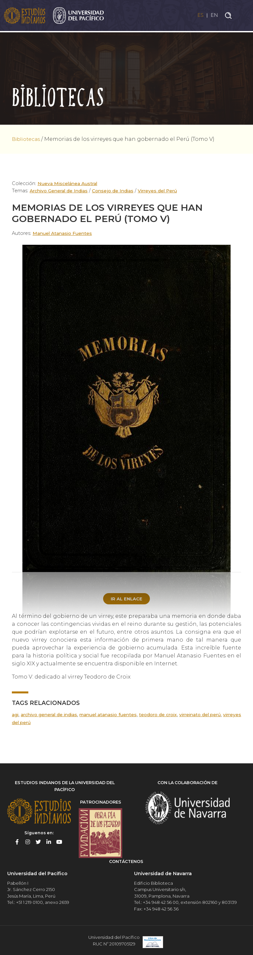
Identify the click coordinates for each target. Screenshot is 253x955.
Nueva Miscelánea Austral (68, 183)
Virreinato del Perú (217, 715)
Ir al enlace (126, 599)
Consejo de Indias (116, 191)
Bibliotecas (27, 139)
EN (214, 16)
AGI (15, 715)
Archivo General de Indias (60, 191)
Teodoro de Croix (170, 715)
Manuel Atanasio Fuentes (64, 233)
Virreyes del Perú (162, 191)
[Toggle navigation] (243, 16)
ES (198, 16)
